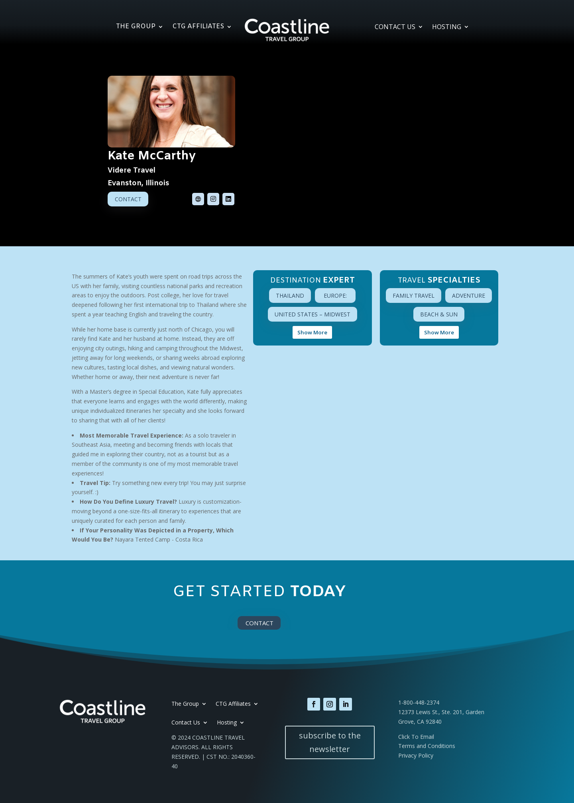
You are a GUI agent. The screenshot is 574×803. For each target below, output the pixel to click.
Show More (312, 332)
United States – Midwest (312, 314)
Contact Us (395, 27)
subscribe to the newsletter (330, 742)
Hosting (446, 27)
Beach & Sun (439, 314)
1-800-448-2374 (418, 702)
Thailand (290, 295)
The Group (135, 27)
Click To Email (416, 736)
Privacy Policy (415, 755)
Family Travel (413, 295)
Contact (128, 199)
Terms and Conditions (426, 746)
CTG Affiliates (198, 27)
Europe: (335, 295)
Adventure (468, 295)
